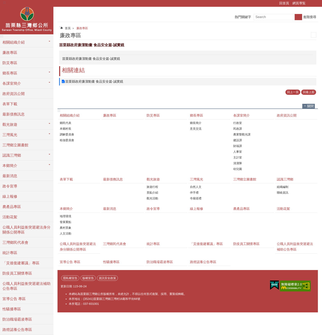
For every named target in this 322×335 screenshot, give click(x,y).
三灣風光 (196, 179)
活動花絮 (9, 217)
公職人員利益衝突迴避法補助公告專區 (26, 286)
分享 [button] (310, 3)
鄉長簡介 (195, 123)
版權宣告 (88, 278)
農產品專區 (11, 207)
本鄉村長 (65, 128)
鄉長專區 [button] (9, 73)
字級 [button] (316, 3)
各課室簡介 (241, 115)
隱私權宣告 (70, 278)
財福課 (237, 146)
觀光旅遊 (153, 179)
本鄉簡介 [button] (9, 166)
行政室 (237, 123)
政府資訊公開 (13, 94)
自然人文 (195, 186)
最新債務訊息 (13, 114)
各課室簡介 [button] (11, 83)
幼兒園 (237, 169)
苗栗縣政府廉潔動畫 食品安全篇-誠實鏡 (94, 81)
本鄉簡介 (66, 208)
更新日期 (66, 286)
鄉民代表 (65, 123)
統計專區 (9, 253)
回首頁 (284, 3)
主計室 (237, 157)
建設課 (237, 140)
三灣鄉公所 (26, 20)
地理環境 (65, 216)
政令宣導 (9, 186)
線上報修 (9, 196)
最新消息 (9, 176)
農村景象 (65, 227)
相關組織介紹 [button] (13, 42)
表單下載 (9, 104)
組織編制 (282, 186)
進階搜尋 (309, 17)
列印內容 (313, 35)
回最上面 (308, 92)
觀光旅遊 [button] (9, 124)
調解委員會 (67, 134)
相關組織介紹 (69, 115)
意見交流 (195, 128)
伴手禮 (194, 192)
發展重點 (65, 222)
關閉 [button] (310, 106)
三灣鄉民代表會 (15, 242)
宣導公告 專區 (14, 299)
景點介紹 (152, 192)
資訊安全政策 (107, 278)
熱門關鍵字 (243, 17)
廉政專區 (9, 53)
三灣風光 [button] (9, 135)
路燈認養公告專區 (17, 330)
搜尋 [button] (298, 17)
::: (4, 2)
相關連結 (73, 70)
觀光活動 (152, 198)
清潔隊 (237, 163)
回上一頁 (293, 92)
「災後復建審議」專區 (20, 263)
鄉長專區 (196, 115)
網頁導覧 (299, 3)
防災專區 (9, 63)
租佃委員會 (67, 140)
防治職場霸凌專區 (17, 319)
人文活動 (65, 233)
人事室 (237, 151)
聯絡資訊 (282, 192)
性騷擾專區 (11, 309)
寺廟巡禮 (195, 198)
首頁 (68, 28)
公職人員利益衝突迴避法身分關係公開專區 (26, 229)
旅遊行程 (152, 186)
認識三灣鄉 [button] (11, 155)
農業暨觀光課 (242, 134)
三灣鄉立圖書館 (15, 145)
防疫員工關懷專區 (17, 273)
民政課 (237, 128)
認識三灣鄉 (285, 179)
